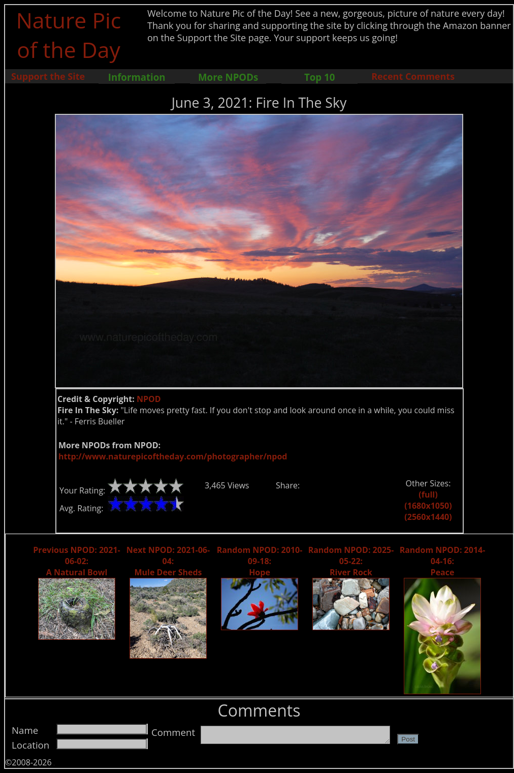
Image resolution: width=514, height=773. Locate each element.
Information (137, 77)
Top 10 (319, 77)
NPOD (149, 399)
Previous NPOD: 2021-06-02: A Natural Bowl (76, 561)
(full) (428, 494)
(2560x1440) (428, 516)
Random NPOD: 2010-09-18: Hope (260, 561)
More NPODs (228, 77)
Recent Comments (413, 76)
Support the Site (48, 76)
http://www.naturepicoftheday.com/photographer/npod (172, 456)
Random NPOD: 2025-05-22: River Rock (351, 561)
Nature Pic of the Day (68, 34)
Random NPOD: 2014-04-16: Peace (443, 561)
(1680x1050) (428, 505)
